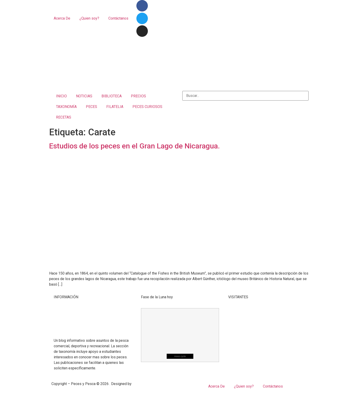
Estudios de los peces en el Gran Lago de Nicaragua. (134, 146)
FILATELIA (114, 106)
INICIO (61, 96)
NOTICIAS (84, 96)
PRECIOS (138, 96)
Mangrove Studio (146, 384)
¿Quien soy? (89, 18)
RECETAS (63, 117)
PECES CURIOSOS (147, 106)
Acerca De (62, 18)
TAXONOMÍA (66, 106)
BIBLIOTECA (111, 96)
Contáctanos (118, 18)
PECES (91, 106)
